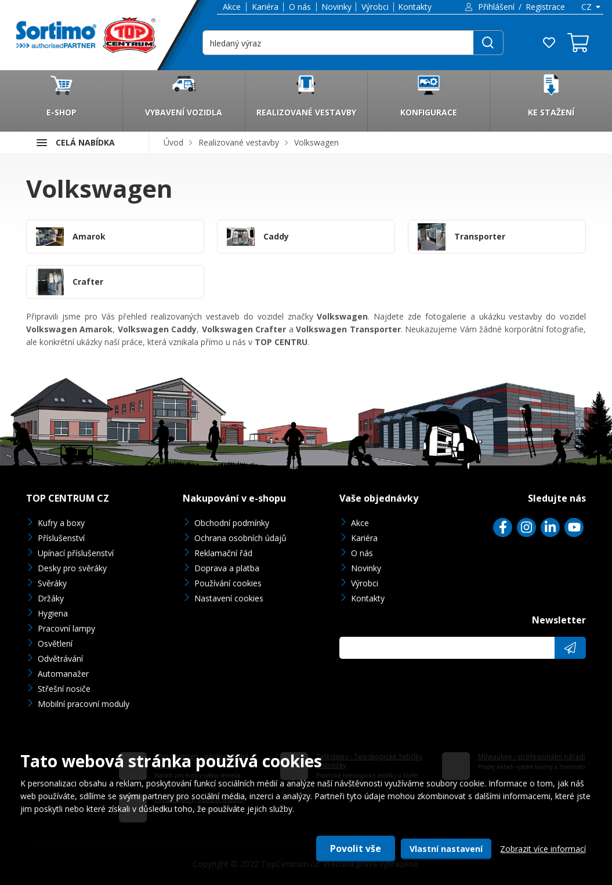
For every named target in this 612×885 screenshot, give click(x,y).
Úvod (173, 142)
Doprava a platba (226, 568)
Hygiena (53, 613)
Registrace (545, 6)
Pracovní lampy (66, 628)
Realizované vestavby (238, 142)
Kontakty (415, 6)
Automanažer (63, 673)
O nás (300, 6)
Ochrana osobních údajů (240, 537)
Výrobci (375, 6)
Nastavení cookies (228, 598)
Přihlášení (496, 6)
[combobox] (590, 7)
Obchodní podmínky (231, 522)
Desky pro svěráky (72, 568)
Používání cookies (228, 583)
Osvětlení (55, 643)
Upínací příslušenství (76, 552)
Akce (232, 6)
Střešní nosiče (64, 688)
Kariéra (265, 6)
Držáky (51, 598)
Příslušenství (61, 537)
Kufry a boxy (61, 522)
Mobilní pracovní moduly (83, 703)
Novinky (336, 6)
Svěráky (52, 583)
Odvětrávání (60, 658)
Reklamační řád (223, 552)
